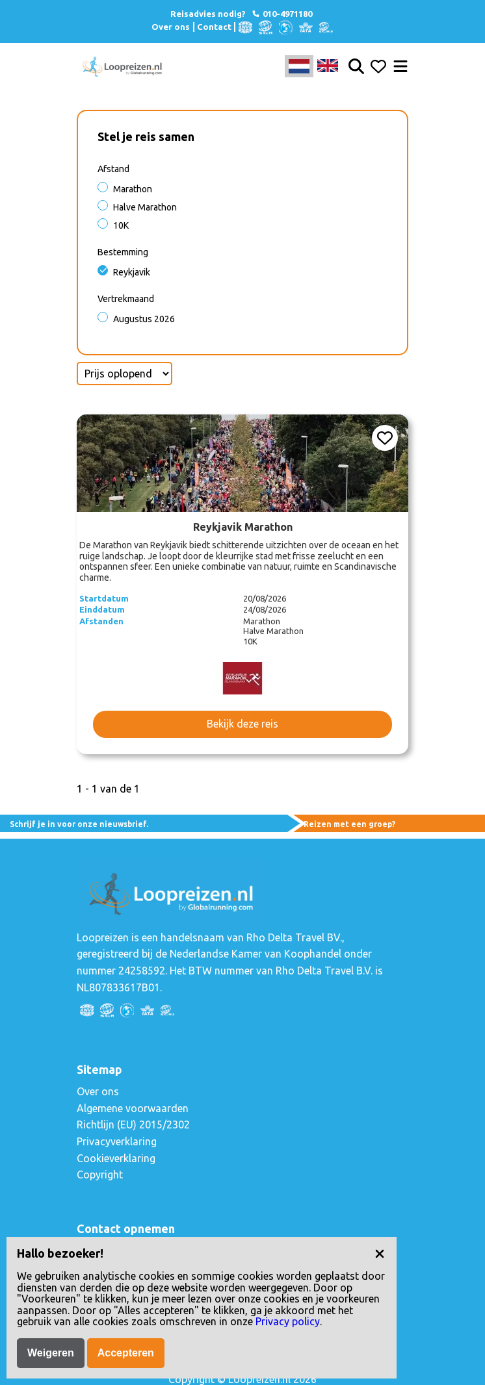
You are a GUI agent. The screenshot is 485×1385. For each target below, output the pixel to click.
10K (121, 225)
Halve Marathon (145, 207)
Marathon (132, 189)
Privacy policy (288, 1321)
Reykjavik (131, 272)
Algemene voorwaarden (133, 1108)
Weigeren (50, 1352)
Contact (214, 26)
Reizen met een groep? (349, 824)
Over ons (170, 26)
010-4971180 (281, 13)
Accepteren (126, 1352)
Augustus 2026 (144, 319)
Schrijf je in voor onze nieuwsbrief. (79, 824)
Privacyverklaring (117, 1141)
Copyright (100, 1174)
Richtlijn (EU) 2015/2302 (133, 1124)
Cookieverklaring (116, 1158)
